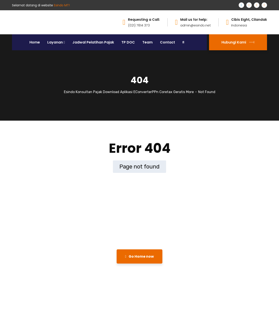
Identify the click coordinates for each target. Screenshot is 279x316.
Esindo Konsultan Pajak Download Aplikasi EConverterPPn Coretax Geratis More (129, 92)
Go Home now (139, 256)
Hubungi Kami (238, 42)
